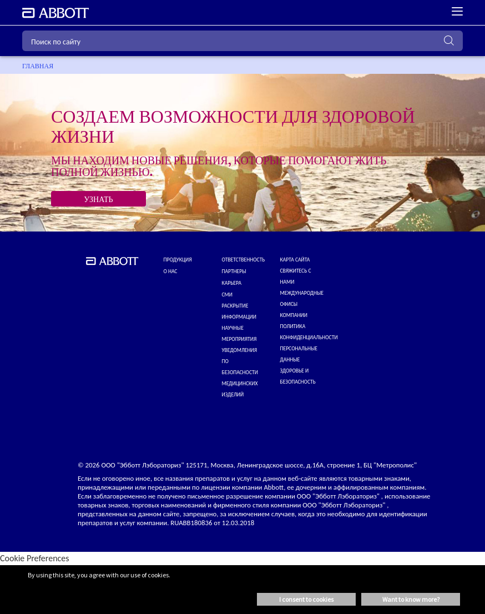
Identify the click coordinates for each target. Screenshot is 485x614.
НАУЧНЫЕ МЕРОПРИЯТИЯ (239, 334)
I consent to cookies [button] (306, 599)
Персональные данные (299, 354)
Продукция (178, 259)
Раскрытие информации (239, 311)
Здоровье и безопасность (298, 376)
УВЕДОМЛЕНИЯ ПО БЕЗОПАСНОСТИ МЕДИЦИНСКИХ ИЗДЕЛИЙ (240, 372)
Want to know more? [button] (410, 599)
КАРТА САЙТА (295, 259)
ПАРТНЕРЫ (234, 271)
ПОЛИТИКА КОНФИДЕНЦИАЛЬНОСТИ (309, 332)
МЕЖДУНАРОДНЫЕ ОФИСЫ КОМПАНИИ (302, 304)
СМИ (227, 294)
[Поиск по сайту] (242, 41)
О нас (171, 271)
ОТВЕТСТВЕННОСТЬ (243, 259)
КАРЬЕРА (231, 283)
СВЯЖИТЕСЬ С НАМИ (295, 276)
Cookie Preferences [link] (34, 558)
